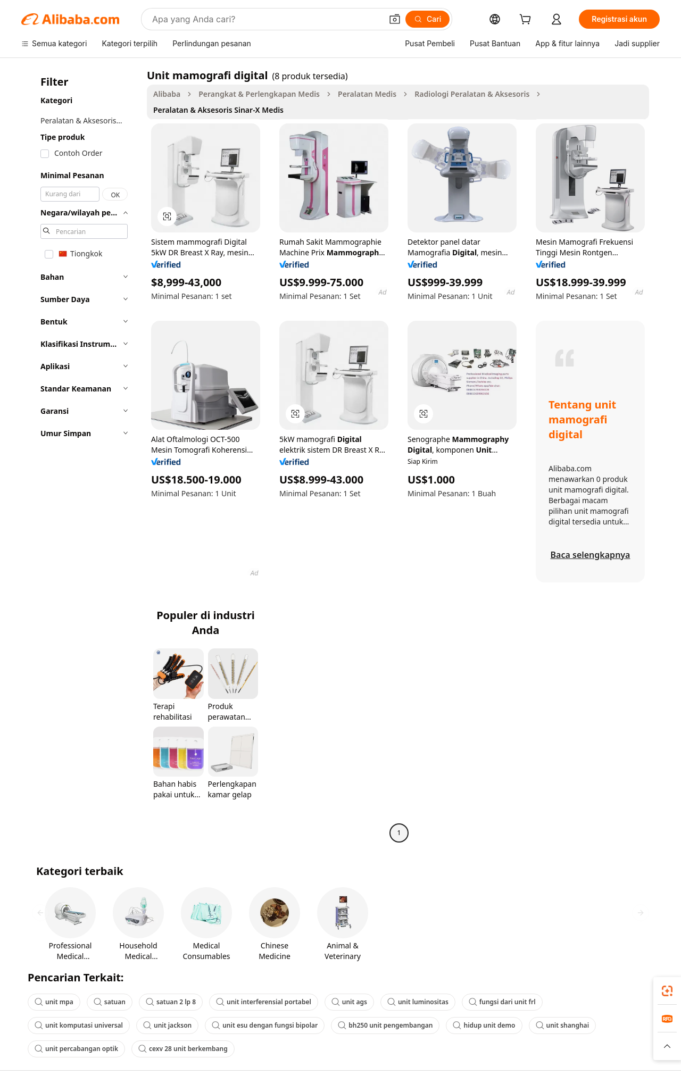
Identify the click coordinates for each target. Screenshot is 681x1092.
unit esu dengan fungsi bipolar (265, 1025)
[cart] (527, 20)
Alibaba (166, 94)
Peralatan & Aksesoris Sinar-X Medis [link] (218, 110)
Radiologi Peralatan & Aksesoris (471, 94)
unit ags (349, 1001)
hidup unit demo (484, 1025)
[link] (667, 991)
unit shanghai (562, 1025)
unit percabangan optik (76, 1048)
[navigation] (81, 455)
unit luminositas (418, 1001)
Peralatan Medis (367, 94)
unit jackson (167, 1025)
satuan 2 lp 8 (171, 1001)
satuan (110, 1001)
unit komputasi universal (79, 1025)
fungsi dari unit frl (502, 1001)
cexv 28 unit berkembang (183, 1048)
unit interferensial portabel (263, 1001)
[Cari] (427, 19)
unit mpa (54, 1001)
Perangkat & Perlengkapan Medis (259, 94)
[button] (394, 19)
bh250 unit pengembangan (385, 1025)
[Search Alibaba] (266, 19)
